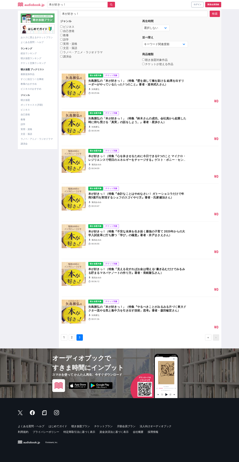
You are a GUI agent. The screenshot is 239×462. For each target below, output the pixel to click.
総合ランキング (29, 53)
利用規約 (23, 432)
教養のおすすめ (29, 84)
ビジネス (25, 109)
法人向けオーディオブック (156, 426)
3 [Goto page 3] (79, 337)
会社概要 (138, 432)
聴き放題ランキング (31, 58)
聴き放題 (25, 100)
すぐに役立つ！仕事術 (32, 79)
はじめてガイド (58, 426)
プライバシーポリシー (46, 432)
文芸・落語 (26, 134)
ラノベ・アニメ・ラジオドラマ (37, 139)
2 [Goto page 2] (72, 337)
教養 (23, 119)
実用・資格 (26, 129)
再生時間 (148, 21)
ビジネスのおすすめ (31, 89)
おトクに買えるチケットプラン (37, 37)
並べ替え (148, 37)
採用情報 (153, 432)
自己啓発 (25, 114)
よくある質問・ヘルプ (32, 42)
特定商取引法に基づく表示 (79, 432)
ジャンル (66, 21)
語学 (23, 124)
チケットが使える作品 (157, 64)
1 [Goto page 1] (64, 337)
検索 (215, 13)
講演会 (24, 143)
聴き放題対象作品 (155, 60)
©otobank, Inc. (51, 442)
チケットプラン (103, 426)
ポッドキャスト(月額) (32, 104)
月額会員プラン (126, 426)
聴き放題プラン (80, 426)
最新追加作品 (27, 74)
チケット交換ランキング (33, 63)
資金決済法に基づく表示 (114, 432)
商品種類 (148, 54)
